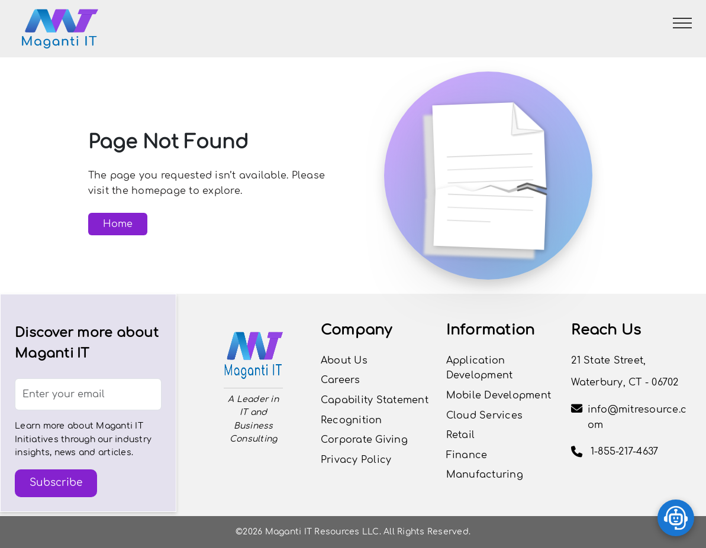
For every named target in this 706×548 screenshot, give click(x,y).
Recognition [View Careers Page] (351, 420)
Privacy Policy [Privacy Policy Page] (356, 460)
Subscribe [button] (56, 482)
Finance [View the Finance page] (467, 455)
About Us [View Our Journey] (344, 360)
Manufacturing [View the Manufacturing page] (484, 474)
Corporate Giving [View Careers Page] (364, 439)
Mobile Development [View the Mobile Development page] (499, 395)
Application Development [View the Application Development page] (479, 368)
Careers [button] (340, 380)
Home (118, 224)
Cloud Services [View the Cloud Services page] (484, 415)
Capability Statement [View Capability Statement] (374, 400)
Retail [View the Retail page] (460, 435)
